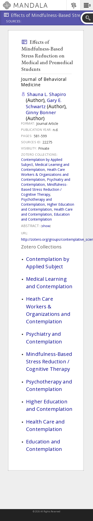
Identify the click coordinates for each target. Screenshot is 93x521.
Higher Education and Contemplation (47, 207)
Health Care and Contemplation (47, 212)
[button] (86, 5)
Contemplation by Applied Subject (47, 262)
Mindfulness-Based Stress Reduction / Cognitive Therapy (44, 189)
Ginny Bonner (41, 112)
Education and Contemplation (45, 217)
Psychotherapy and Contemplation (36, 202)
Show (46, 226)
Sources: (14, 21)
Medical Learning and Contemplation (45, 167)
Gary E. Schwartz (44, 103)
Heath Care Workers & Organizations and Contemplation (44, 174)
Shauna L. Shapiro (46, 94)
